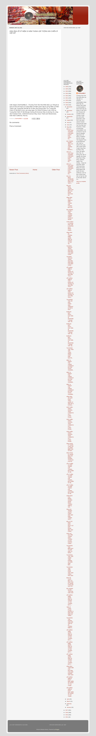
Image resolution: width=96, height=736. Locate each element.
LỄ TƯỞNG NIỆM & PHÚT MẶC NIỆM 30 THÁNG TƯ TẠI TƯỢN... (70, 681)
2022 (66, 95)
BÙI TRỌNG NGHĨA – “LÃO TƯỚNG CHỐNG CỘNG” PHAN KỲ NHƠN (70, 214)
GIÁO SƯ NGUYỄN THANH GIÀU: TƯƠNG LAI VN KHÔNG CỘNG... (70, 538)
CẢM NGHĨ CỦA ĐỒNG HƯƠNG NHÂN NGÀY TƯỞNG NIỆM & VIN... (69, 501)
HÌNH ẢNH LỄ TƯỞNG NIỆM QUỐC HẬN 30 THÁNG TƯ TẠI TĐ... (69, 238)
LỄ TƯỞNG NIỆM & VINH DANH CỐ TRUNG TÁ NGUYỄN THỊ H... (70, 272)
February (69, 703)
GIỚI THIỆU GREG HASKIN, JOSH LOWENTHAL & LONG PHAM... (70, 412)
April (68, 699)
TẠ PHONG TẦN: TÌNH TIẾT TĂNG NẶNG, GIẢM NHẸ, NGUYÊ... (70, 352)
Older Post (56, 170)
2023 (66, 93)
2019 (66, 102)
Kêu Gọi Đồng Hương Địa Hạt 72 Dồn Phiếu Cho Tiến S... (70, 179)
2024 (66, 91)
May (68, 127)
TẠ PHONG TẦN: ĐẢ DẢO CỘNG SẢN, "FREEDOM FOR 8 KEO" (70, 304)
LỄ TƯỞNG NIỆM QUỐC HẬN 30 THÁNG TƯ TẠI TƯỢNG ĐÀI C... (70, 600)
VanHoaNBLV (82, 93)
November (69, 110)
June (68, 124)
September (70, 116)
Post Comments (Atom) (23, 173)
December (69, 106)
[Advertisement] (69, 66)
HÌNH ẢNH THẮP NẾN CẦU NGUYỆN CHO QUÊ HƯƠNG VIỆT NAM (70, 670)
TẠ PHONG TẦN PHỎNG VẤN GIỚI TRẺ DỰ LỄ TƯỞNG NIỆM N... (70, 622)
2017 (66, 710)
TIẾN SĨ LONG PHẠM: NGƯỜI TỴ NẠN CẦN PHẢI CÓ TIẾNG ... (70, 611)
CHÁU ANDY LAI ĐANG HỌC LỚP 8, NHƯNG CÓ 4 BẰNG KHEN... (70, 226)
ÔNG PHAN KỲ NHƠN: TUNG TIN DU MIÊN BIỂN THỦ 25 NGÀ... (70, 447)
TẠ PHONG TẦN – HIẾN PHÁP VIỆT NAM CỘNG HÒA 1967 (70, 571)
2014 (66, 717)
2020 (66, 100)
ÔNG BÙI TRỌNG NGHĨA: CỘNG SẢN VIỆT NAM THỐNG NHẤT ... (70, 514)
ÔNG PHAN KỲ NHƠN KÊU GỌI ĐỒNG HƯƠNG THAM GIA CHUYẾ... (70, 457)
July (68, 122)
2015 (66, 714)
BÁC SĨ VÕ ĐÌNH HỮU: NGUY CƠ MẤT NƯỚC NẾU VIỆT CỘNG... (70, 526)
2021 (66, 98)
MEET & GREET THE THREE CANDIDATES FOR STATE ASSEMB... (70, 365)
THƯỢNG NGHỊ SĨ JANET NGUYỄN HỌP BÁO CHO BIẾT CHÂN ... (70, 250)
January (69, 707)
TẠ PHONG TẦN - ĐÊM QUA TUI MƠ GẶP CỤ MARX (70, 549)
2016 (66, 712)
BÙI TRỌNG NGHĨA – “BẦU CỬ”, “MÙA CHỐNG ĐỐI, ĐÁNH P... (70, 145)
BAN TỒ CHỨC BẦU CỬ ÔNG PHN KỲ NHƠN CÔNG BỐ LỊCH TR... (70, 582)
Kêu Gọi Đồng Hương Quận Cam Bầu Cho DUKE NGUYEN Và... (70, 190)
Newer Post (13, 170)
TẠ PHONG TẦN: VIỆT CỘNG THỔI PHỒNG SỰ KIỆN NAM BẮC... (70, 559)
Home (35, 170)
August (69, 120)
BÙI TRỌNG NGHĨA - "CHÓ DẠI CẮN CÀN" (70, 590)
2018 (66, 104)
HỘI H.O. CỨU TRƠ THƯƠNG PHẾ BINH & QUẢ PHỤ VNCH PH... (70, 133)
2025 (66, 88)
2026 (66, 86)
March (68, 701)
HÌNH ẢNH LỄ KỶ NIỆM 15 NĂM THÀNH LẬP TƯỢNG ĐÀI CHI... (70, 202)
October (69, 114)
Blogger (57, 729)
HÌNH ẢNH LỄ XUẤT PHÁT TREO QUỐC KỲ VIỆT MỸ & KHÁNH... (70, 401)
